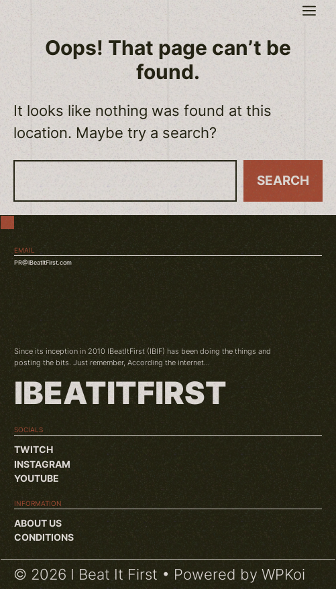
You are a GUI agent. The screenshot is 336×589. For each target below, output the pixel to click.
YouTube (36, 478)
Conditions (44, 537)
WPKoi (283, 574)
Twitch (33, 449)
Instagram (42, 464)
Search (283, 180)
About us (38, 523)
